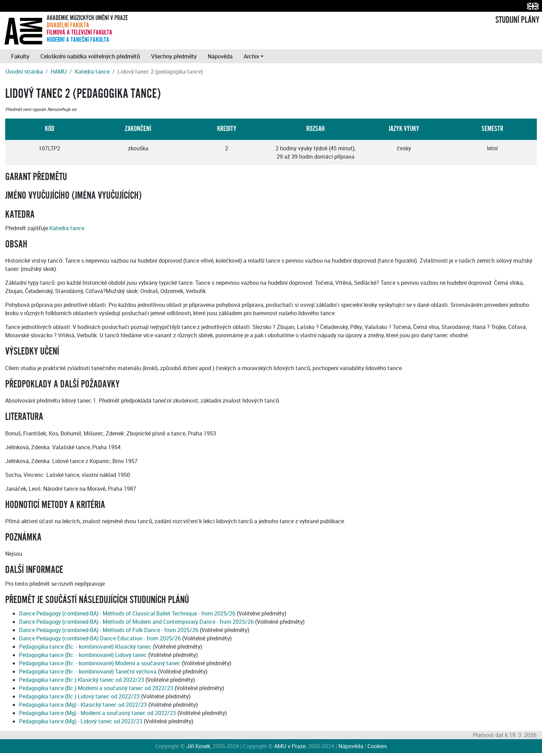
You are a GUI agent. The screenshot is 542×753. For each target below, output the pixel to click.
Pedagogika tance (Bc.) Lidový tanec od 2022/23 (79, 696)
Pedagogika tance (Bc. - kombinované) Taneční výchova (88, 671)
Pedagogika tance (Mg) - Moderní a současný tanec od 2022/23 (97, 713)
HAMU (59, 71)
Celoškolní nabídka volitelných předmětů (90, 56)
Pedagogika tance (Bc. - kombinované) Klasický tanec (85, 646)
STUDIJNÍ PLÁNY (517, 20)
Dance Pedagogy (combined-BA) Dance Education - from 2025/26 (100, 638)
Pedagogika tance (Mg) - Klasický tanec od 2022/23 (83, 704)
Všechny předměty (174, 56)
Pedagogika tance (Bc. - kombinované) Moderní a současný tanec (99, 663)
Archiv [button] (251, 56)
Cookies (377, 746)
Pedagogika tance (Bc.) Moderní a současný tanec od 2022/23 (96, 688)
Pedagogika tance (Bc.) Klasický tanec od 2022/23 (81, 680)
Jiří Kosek (198, 746)
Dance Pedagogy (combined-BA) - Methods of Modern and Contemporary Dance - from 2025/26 (136, 621)
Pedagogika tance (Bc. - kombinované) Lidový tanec (83, 655)
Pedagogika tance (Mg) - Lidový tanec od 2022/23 (80, 721)
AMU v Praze (290, 746)
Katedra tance (92, 71)
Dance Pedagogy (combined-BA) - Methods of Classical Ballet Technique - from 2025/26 (127, 613)
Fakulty (20, 56)
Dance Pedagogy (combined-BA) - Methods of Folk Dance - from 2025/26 (108, 630)
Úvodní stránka (24, 71)
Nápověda (220, 56)
